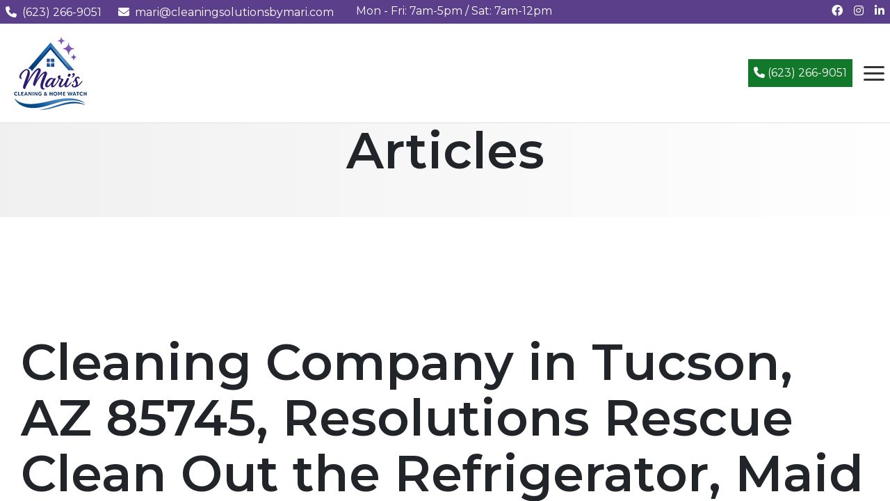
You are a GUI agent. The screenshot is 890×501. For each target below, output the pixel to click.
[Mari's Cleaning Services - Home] (51, 72)
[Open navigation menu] (874, 73)
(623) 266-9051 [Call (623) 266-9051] (800, 72)
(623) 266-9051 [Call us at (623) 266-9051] (54, 12)
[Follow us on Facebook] (837, 10)
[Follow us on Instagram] (859, 10)
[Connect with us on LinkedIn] (879, 10)
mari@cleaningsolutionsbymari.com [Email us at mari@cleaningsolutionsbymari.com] (226, 12)
